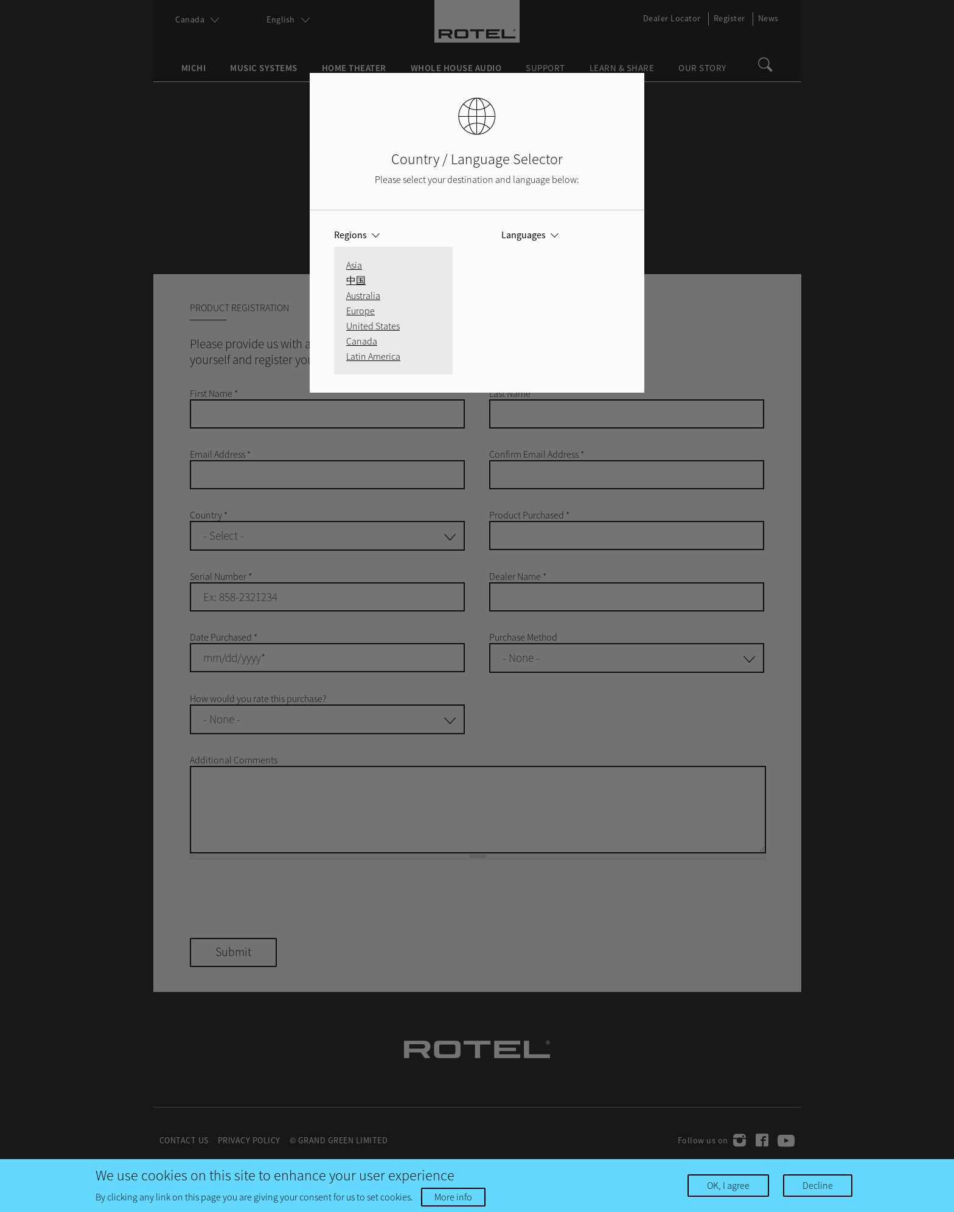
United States (373, 326)
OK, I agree (728, 1185)
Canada (361, 341)
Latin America (373, 356)
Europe (360, 311)
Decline (818, 1185)
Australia (363, 295)
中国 (356, 280)
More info (453, 1197)
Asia (354, 265)
